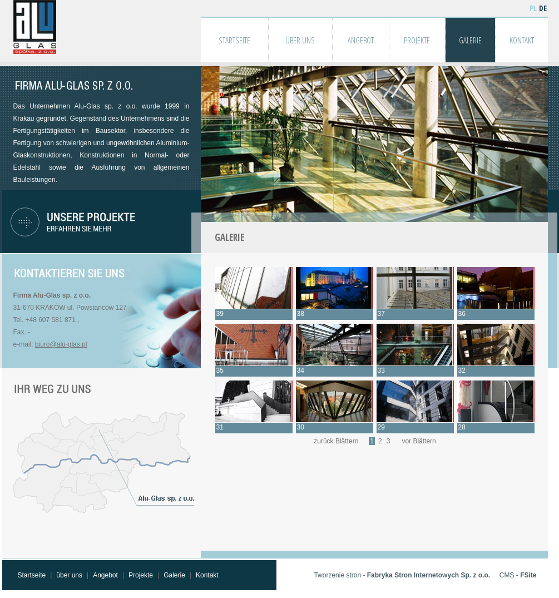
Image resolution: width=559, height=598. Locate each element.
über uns (69, 575)
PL (533, 8)
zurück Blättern (336, 441)
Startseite (32, 575)
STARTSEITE (234, 40)
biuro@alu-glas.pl (61, 344)
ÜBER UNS (300, 40)
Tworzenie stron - (402, 575)
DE (543, 8)
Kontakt (207, 575)
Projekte (140, 575)
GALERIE (470, 40)
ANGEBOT (361, 40)
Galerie (174, 575)
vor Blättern (419, 441)
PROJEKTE (417, 40)
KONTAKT (521, 40)
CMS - (518, 575)
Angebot (105, 575)
